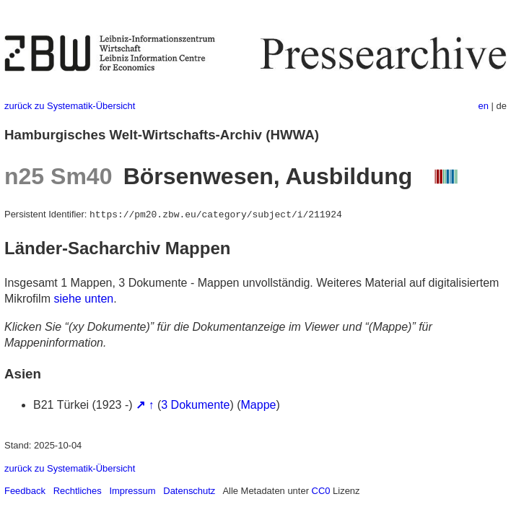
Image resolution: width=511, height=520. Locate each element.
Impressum (132, 490)
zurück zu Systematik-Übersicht (69, 105)
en (484, 105)
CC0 (321, 490)
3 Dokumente (195, 405)
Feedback (24, 490)
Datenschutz (189, 490)
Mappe (258, 405)
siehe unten (83, 298)
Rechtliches (77, 490)
